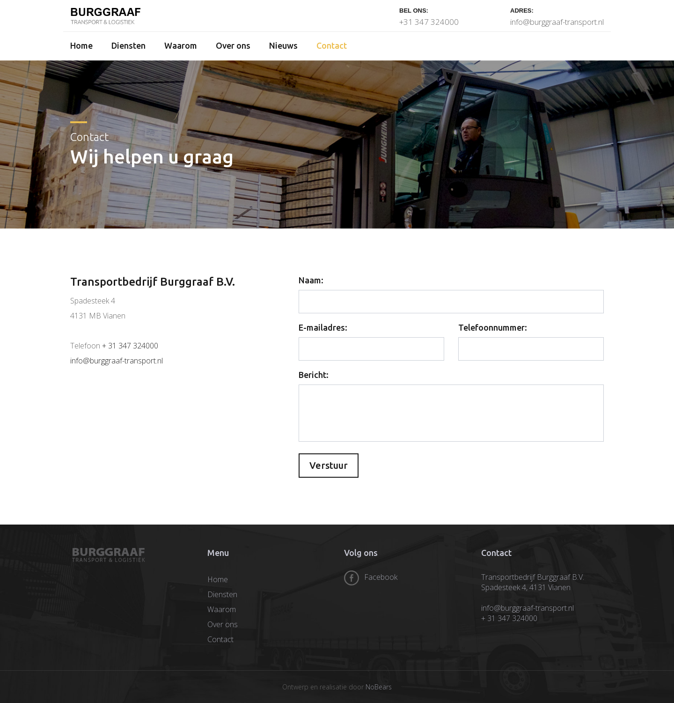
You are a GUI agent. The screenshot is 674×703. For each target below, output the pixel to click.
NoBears (379, 686)
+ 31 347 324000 (130, 345)
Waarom (180, 45)
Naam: (311, 280)
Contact (331, 45)
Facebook (380, 577)
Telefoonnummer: (492, 327)
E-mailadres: (323, 327)
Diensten (128, 45)
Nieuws (283, 45)
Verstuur (328, 465)
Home (81, 45)
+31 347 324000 (429, 21)
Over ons (233, 45)
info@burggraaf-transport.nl (557, 21)
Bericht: (314, 374)
